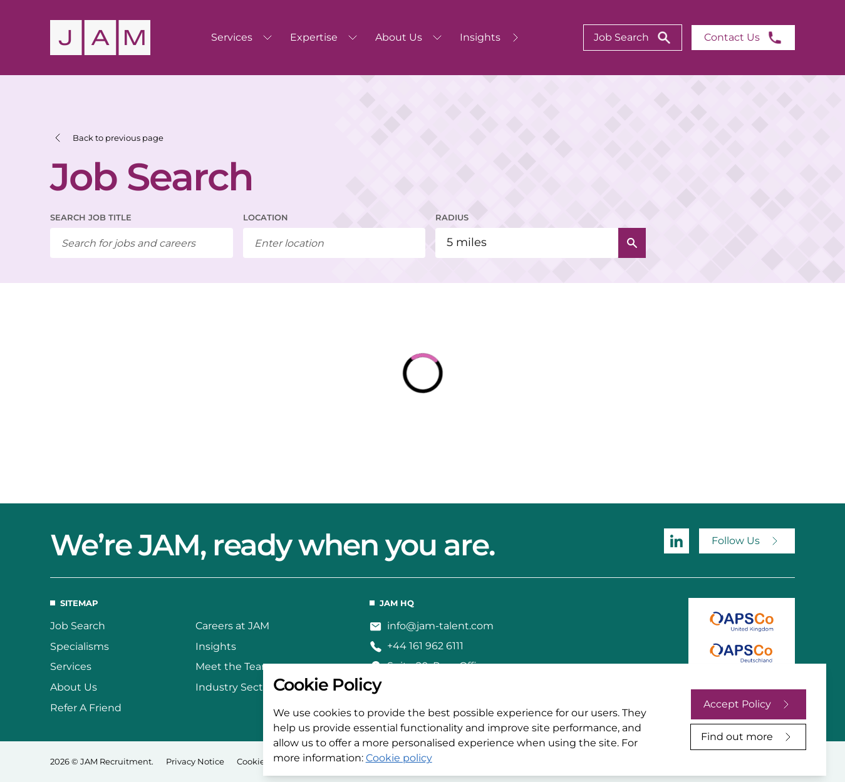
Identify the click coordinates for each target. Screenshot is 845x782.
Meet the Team (233, 666)
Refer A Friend (86, 708)
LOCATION (265, 217)
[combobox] (334, 243)
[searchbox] (141, 243)
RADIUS (452, 217)
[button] (106, 138)
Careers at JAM (232, 626)
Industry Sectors (236, 687)
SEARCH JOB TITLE (91, 217)
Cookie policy (399, 758)
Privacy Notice (195, 761)
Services (70, 666)
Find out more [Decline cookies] (737, 737)
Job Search (77, 626)
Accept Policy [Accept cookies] (737, 704)
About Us (73, 687)
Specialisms (79, 646)
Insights (215, 646)
